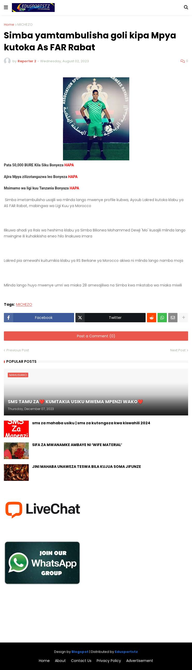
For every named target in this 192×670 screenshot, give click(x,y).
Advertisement (139, 660)
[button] (6, 7)
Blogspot (80, 651)
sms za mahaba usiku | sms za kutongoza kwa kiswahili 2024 (91, 423)
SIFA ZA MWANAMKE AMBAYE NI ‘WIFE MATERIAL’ (77, 444)
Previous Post (17, 350)
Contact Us (81, 660)
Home (9, 24)
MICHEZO (25, 24)
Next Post (178, 350)
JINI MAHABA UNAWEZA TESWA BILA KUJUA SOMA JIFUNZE (86, 466)
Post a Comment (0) (96, 336)
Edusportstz (126, 651)
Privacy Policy (109, 660)
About (60, 660)
